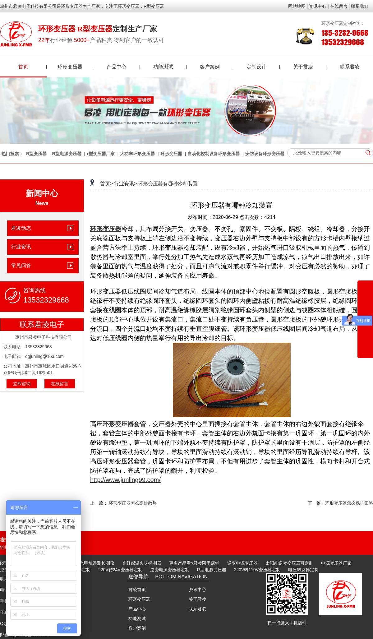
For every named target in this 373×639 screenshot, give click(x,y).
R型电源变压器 (66, 153)
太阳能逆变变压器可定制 (289, 563)
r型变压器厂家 (100, 153)
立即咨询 (21, 383)
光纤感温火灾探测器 (141, 563)
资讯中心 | (319, 6)
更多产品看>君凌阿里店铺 (194, 563)
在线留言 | (340, 6)
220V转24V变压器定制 (120, 569)
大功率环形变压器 (137, 153)
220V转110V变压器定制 (257, 569)
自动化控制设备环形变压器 (213, 153)
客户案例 (216, 66)
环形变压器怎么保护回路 (349, 503)
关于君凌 (309, 66)
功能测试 (169, 66)
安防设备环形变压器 (264, 153)
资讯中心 (197, 589)
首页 (32, 66)
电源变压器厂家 (336, 563)
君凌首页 (137, 589)
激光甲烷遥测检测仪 (94, 563)
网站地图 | (298, 6)
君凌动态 (21, 228)
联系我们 (359, 6)
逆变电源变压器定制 (169, 569)
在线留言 (59, 383)
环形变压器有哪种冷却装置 (168, 183)
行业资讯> (125, 183)
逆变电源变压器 (242, 563)
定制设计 (263, 66)
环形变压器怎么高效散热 (133, 503)
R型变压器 (36, 153)
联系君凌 (350, 66)
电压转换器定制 (303, 569)
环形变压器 (75, 66)
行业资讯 (21, 246)
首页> (106, 183)
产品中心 (123, 66)
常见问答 (21, 265)
